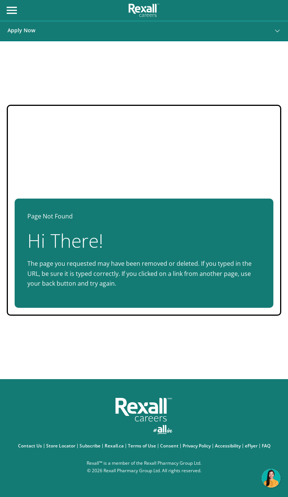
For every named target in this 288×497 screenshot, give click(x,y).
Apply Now (21, 30)
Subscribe (91, 446)
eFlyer (252, 446)
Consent (170, 446)
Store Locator (61, 446)
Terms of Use (143, 446)
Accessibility (229, 446)
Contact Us (31, 446)
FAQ (267, 446)
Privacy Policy (198, 446)
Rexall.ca (115, 446)
